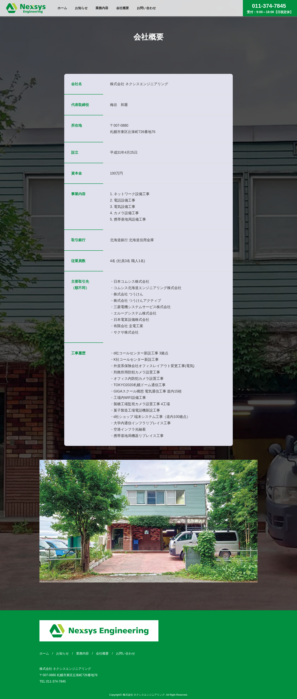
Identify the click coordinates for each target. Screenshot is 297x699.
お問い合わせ (125, 653)
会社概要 (102, 653)
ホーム (44, 653)
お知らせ (62, 653)
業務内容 (82, 653)
